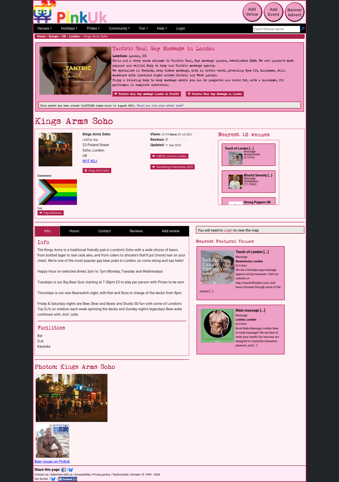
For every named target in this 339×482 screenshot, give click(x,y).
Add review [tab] (170, 231)
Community (118, 28)
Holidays (68, 28)
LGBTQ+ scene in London (169, 156)
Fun (142, 28)
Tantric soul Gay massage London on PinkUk (146, 94)
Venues (43, 28)
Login (180, 28)
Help (160, 28)
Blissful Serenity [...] (258, 175)
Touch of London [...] (239, 148)
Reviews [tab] (136, 231)
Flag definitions (50, 213)
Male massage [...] (250, 310)
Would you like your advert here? (160, 106)
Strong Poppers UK (257, 202)
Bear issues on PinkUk (52, 461)
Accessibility (82, 474)
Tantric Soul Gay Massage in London (215, 94)
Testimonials (120, 474)
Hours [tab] (74, 231)
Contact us (41, 474)
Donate (135, 474)
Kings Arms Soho (97, 170)
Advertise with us (61, 474)
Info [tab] (47, 231)
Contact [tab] (104, 231)
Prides (92, 28)
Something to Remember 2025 (172, 167)
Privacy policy (101, 474)
